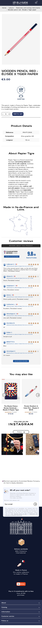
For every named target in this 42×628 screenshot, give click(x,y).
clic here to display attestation (13, 483)
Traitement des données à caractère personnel (21, 514)
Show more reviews (21, 361)
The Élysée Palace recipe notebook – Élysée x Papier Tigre (11, 408)
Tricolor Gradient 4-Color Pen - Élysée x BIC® (31, 408)
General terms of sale (20, 513)
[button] (38, 395)
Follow (19, 432)
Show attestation (12, 256)
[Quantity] (6, 114)
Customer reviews (21, 241)
